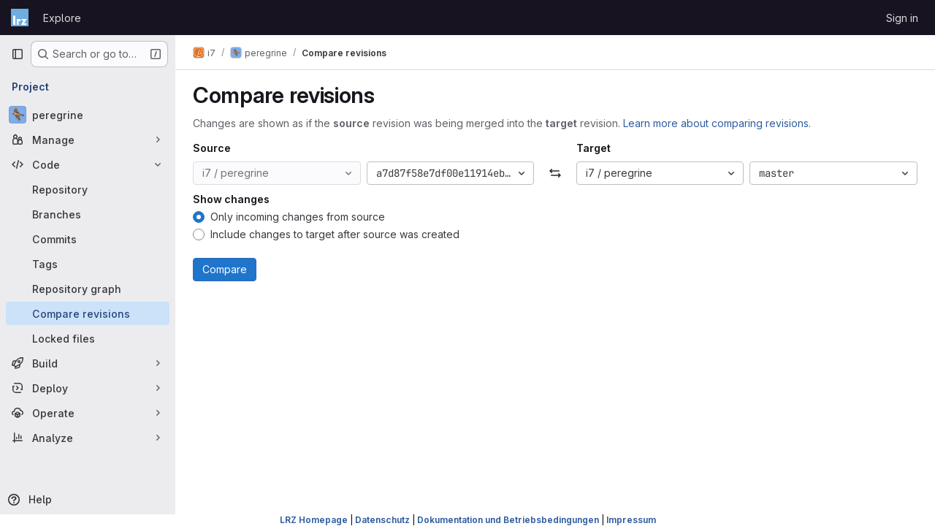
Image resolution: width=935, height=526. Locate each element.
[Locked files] (87, 338)
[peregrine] (87, 114)
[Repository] (87, 189)
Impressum (631, 519)
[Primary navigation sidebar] (17, 54)
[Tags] (87, 263)
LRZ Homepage (314, 519)
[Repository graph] (87, 288)
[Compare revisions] (87, 313)
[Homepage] (19, 17)
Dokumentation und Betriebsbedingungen (508, 519)
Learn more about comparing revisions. (717, 123)
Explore (62, 18)
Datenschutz (382, 519)
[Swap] (555, 173)
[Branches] (87, 214)
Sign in (902, 18)
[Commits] (87, 239)
